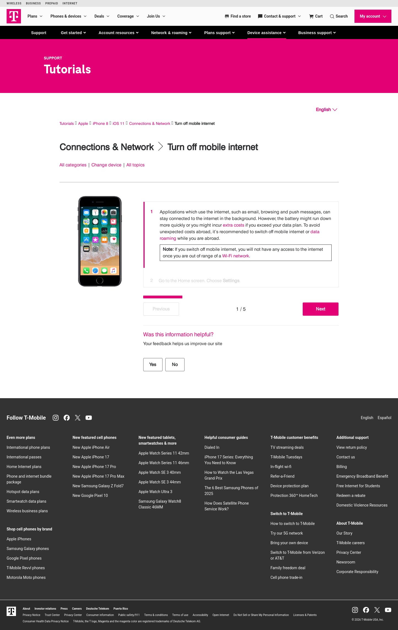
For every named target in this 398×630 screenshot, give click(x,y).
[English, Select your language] (326, 109)
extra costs (233, 225)
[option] (241, 235)
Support (38, 33)
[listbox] (241, 243)
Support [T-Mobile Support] (53, 58)
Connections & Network (149, 123)
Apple (83, 123)
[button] (73, 32)
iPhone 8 (100, 123)
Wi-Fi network (235, 255)
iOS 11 (118, 123)
